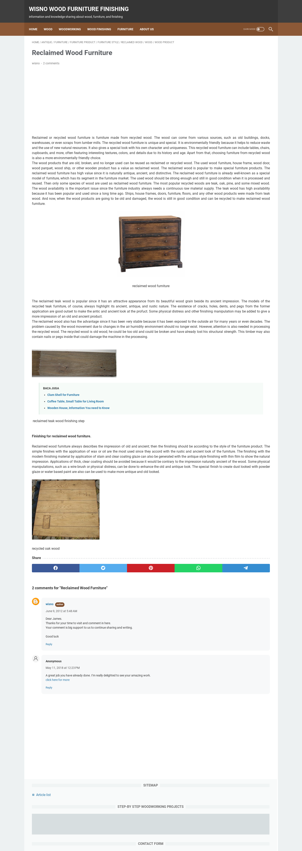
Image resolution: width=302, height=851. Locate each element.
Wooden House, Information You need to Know (78, 449)
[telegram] (175, 625)
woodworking (125, 835)
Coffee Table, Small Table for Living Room (75, 443)
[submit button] (238, 184)
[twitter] (80, 625)
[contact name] (238, 116)
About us (150, 22)
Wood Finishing (102, 22)
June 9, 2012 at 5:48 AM (61, 667)
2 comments (51, 59)
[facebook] (48, 625)
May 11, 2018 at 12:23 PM (63, 724)
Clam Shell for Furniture (63, 436)
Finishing (144, 835)
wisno (49, 660)
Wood (51, 22)
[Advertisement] (112, 96)
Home (36, 22)
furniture (160, 835)
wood (108, 835)
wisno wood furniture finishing (82, 4)
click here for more (58, 736)
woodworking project (184, 835)
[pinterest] (112, 625)
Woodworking (73, 22)
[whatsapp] (144, 625)
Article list (218, 47)
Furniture (128, 22)
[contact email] (238, 134)
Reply (49, 700)
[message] (238, 160)
